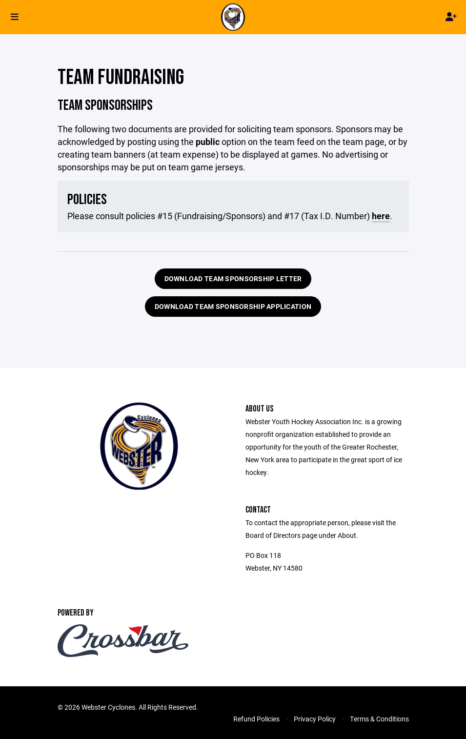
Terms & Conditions (379, 718)
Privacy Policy (315, 718)
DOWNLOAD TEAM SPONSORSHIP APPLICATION (233, 306)
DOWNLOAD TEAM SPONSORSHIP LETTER (233, 278)
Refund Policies (256, 718)
